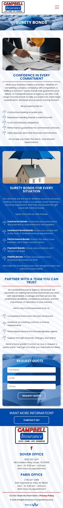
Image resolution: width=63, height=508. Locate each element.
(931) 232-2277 (31, 459)
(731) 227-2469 (31, 479)
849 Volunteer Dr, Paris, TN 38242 (31, 482)
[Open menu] (57, 7)
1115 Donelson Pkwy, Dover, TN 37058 (31, 462)
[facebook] (32, 448)
